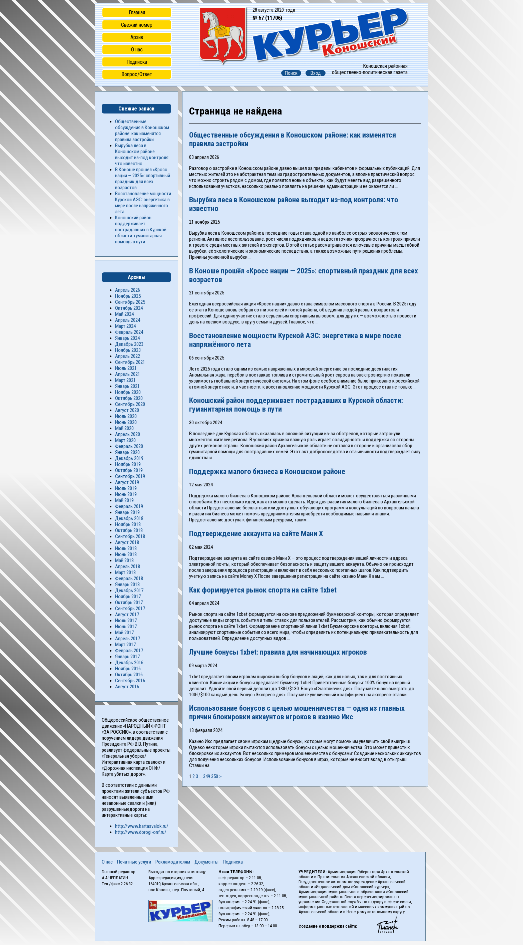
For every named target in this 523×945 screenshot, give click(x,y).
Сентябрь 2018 (130, 536)
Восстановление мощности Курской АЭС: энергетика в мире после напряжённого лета (143, 203)
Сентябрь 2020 (130, 404)
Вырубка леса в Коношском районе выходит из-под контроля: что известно (142, 155)
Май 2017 (124, 633)
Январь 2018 (127, 584)
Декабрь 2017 (129, 590)
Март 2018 (125, 572)
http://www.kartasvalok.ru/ (141, 826)
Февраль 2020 (129, 446)
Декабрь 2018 (129, 518)
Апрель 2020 (127, 434)
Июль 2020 (126, 416)
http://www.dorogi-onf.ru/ (140, 832)
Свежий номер (136, 25)
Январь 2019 (127, 512)
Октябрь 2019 (129, 470)
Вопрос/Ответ (136, 74)
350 (214, 776)
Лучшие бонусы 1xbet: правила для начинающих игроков (278, 652)
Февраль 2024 (129, 332)
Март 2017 (125, 645)
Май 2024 (124, 314)
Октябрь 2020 (129, 398)
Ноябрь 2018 (128, 524)
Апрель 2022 (127, 356)
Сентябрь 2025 (130, 302)
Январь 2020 (127, 452)
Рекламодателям (172, 862)
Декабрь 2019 (129, 458)
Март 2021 (125, 380)
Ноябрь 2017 (128, 597)
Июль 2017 (126, 621)
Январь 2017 (127, 657)
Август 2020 (127, 410)
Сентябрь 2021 (130, 362)
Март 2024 (125, 326)
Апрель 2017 (127, 639)
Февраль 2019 (129, 506)
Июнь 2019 (126, 494)
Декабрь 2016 (129, 663)
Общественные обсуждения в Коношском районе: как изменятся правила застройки (142, 131)
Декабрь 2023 (129, 344)
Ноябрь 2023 (128, 350)
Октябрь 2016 (129, 675)
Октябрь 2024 (129, 308)
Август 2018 (127, 542)
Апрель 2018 (127, 566)
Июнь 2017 (126, 627)
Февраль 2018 (129, 578)
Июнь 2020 (126, 422)
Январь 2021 (127, 386)
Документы (206, 862)
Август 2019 (127, 482)
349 (206, 776)
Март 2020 (125, 440)
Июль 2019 (126, 488)
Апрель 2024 (127, 320)
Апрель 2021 (127, 374)
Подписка (136, 62)
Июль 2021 (126, 368)
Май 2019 (124, 500)
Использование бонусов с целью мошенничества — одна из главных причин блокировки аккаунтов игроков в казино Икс (297, 712)
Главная (137, 12)
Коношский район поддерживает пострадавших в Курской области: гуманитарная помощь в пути (140, 230)
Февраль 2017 (129, 651)
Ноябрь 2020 (128, 392)
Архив (136, 37)
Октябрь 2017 (129, 603)
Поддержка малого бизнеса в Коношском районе (267, 471)
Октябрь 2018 (129, 530)
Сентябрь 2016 (130, 681)
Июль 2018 (126, 548)
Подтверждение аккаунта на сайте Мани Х (256, 533)
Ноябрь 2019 (128, 464)
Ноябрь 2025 (128, 296)
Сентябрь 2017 (130, 609)
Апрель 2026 (127, 290)
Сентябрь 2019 (130, 476)
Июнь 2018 (126, 554)
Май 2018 (124, 560)
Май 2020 (124, 428)
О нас (137, 49)
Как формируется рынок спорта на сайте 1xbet (263, 589)
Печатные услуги (134, 862)
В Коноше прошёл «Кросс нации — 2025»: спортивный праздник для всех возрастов (142, 179)
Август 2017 (127, 615)
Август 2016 (127, 687)
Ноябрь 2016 (128, 669)
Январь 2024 (127, 338)
